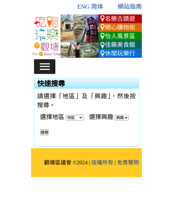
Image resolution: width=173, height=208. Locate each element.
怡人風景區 (120, 36)
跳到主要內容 (49, 13)
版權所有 (102, 162)
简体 (97, 6)
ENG (83, 6)
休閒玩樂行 (120, 53)
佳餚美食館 (120, 44)
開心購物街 (120, 27)
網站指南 (130, 6)
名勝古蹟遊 (120, 18)
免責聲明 (128, 162)
